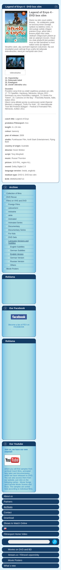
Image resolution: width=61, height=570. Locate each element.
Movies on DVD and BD (20, 549)
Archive (13, 187)
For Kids (12, 234)
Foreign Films (14, 204)
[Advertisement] (18, 291)
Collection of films (13, 193)
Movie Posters (12, 269)
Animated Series (15, 223)
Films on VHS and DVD (16, 201)
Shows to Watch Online (15, 523)
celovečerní (13, 208)
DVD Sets (12, 237)
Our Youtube (16, 444)
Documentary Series (17, 230)
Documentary (14, 226)
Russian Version (17, 261)
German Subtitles (17, 250)
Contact (8, 512)
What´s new (10, 565)
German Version (17, 258)
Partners (8, 501)
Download (9, 518)
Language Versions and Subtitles (18, 242)
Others (13, 265)
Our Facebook (17, 308)
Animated (12, 219)
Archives (8, 507)
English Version (17, 254)
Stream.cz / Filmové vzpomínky (23, 555)
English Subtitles (17, 247)
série (10, 215)
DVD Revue (11, 197)
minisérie (12, 212)
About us (8, 496)
